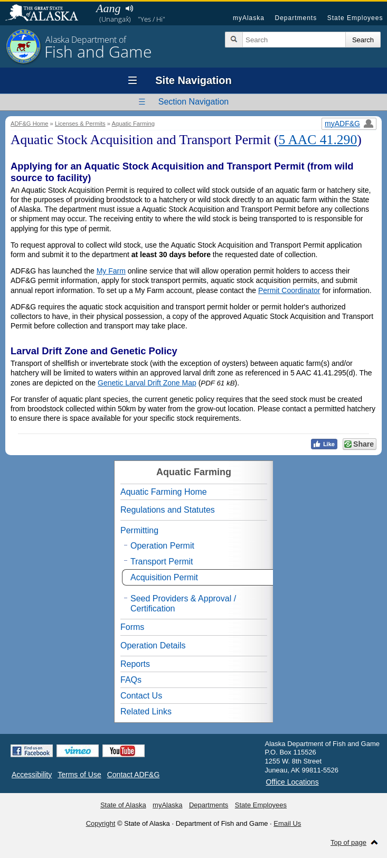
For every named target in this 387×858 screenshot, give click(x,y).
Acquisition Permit (164, 577)
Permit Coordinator (289, 290)
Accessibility (32, 774)
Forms (132, 627)
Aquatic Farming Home (163, 491)
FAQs (130, 679)
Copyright (101, 823)
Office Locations (292, 782)
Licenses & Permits (80, 123)
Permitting (139, 530)
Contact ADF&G (133, 774)
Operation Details (153, 645)
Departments (296, 18)
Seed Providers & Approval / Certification (183, 603)
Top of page (348, 842)
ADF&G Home (30, 123)
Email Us (287, 823)
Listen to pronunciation (129, 8)
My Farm (111, 271)
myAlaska (249, 18)
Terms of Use (79, 774)
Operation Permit (162, 545)
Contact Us (141, 695)
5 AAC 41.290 (318, 139)
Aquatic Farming (133, 123)
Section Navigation (193, 101)
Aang (108, 8)
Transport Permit (161, 561)
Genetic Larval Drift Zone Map (147, 383)
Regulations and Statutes (167, 509)
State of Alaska (47, 13)
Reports (135, 663)
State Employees (355, 18)
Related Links (146, 711)
